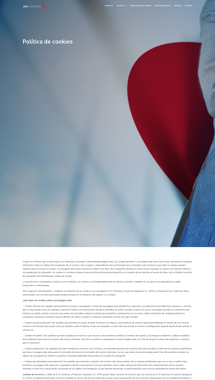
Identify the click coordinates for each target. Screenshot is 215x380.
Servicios (120, 6)
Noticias (177, 6)
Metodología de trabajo (141, 6)
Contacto (188, 6)
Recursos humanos (163, 6)
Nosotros (109, 6)
